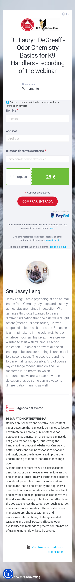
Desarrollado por (21, 577)
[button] (8, 574)
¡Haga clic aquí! (58, 246)
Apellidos (11, 131)
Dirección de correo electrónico (25, 151)
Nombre (11, 110)
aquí (51, 228)
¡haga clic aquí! (51, 240)
